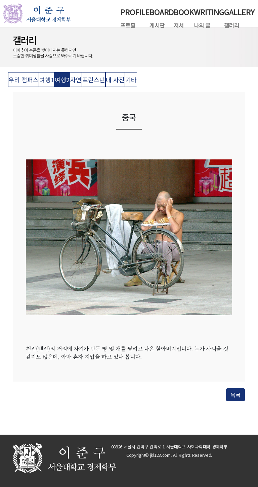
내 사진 (115, 79)
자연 (76, 79)
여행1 (46, 79)
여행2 (62, 79)
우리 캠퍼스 (23, 79)
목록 (235, 395)
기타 (131, 79)
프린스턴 (93, 79)
